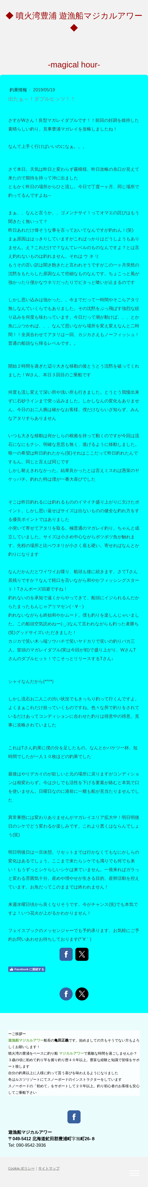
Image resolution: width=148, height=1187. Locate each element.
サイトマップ (49, 1168)
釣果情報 (19, 90)
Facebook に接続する (26, 969)
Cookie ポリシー (21, 1168)
